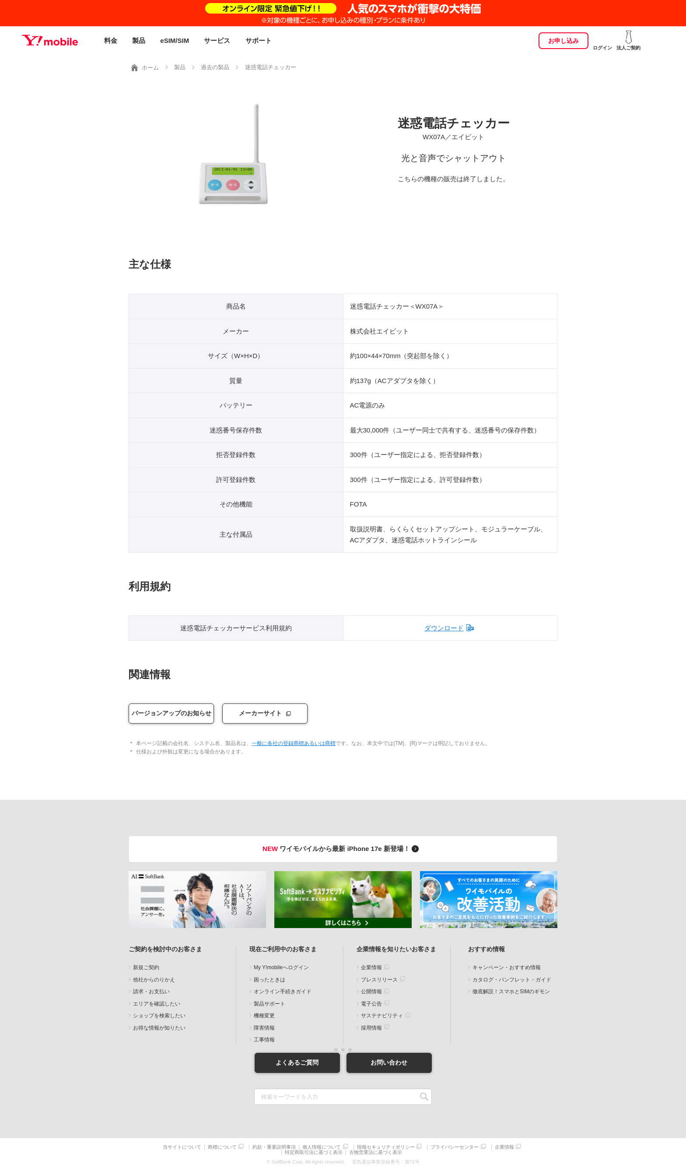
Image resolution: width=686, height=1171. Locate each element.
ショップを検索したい (159, 1016)
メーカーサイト (260, 713)
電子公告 (371, 1003)
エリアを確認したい (156, 1003)
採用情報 (371, 1027)
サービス (217, 40)
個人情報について (321, 1146)
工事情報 (264, 1040)
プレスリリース (379, 979)
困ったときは (269, 979)
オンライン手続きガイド (283, 991)
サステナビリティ (382, 1016)
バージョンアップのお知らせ (171, 713)
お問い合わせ (389, 1062)
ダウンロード (444, 628)
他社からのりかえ (154, 979)
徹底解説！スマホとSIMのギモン (511, 991)
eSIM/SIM (174, 40)
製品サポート (269, 1003)
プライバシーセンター (454, 1146)
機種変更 (264, 1016)
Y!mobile (50, 40)
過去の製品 (215, 67)
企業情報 (371, 967)
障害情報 (264, 1027)
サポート (258, 40)
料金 (110, 40)
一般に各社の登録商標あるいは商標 (294, 743)
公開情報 (371, 991)
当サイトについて (182, 1146)
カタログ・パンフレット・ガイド (511, 979)
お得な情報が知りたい (159, 1027)
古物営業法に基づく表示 (375, 1152)
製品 (138, 40)
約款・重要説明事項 (274, 1146)
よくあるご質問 (297, 1062)
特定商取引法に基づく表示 (314, 1152)
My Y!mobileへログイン (281, 967)
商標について (222, 1146)
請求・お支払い (151, 991)
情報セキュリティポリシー (386, 1146)
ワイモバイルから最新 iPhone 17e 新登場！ (341, 848)
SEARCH (424, 1096)
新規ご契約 (146, 967)
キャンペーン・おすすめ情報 (506, 967)
